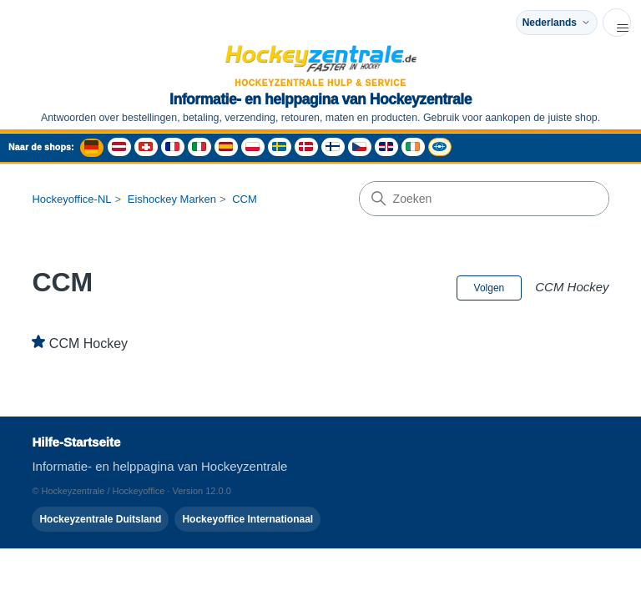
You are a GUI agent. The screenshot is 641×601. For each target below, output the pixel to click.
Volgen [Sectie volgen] (489, 288)
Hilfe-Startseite (76, 442)
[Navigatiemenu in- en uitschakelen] (617, 22)
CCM (244, 199)
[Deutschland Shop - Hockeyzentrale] (91, 148)
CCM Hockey (88, 343)
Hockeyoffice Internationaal (247, 519)
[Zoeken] (484, 198)
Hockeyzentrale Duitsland (100, 519)
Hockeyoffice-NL (71, 199)
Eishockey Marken (172, 199)
